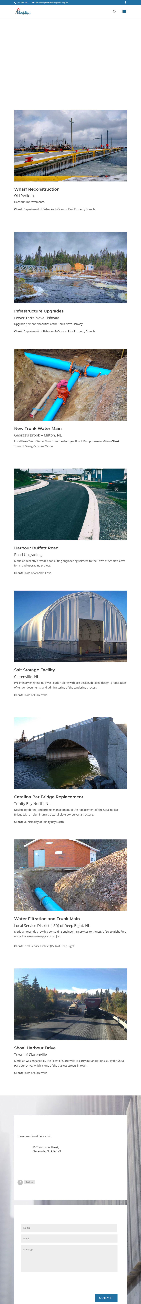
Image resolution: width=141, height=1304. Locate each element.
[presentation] (46, 1282)
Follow (29, 1182)
